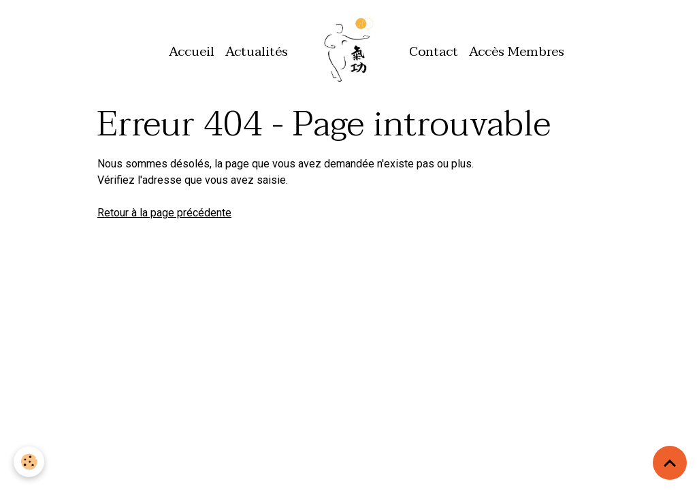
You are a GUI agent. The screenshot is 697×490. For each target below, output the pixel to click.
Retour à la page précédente (164, 212)
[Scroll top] (670, 463)
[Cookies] (29, 461)
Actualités (256, 51)
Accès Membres (516, 51)
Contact (433, 51)
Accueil (191, 51)
